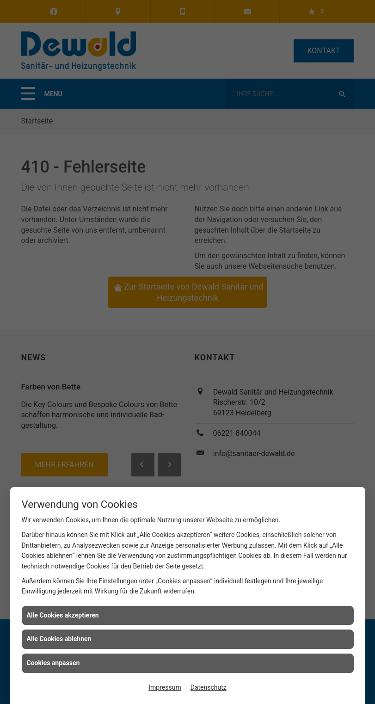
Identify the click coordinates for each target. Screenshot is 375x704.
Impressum (164, 687)
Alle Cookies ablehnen (59, 638)
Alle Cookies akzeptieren (63, 615)
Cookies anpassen (53, 663)
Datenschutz (209, 687)
